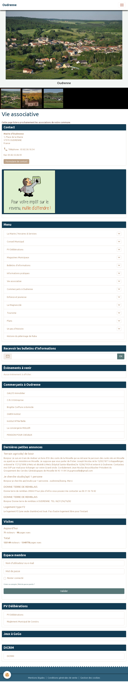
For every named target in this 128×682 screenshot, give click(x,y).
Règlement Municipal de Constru (23, 622)
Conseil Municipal (15, 241)
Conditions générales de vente (62, 678)
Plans (9, 321)
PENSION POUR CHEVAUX (19, 435)
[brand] (9, 5)
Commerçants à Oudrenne (20, 289)
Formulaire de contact (16, 161)
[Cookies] (7, 675)
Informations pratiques (18, 273)
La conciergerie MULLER (18, 428)
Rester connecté (15, 578)
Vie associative (14, 281)
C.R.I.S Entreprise (15, 400)
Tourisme (11, 313)
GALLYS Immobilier (16, 393)
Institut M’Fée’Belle (16, 421)
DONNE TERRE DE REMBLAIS (21, 486)
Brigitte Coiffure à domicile (20, 407)
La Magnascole (14, 305)
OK (120, 356)
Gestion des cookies (90, 678)
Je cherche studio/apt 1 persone (23, 476)
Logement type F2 (14, 506)
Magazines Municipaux (18, 257)
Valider (64, 591)
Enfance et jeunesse (16, 297)
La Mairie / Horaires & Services (22, 234)
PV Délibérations (15, 249)
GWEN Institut (14, 414)
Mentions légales (36, 678)
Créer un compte (10, 584)
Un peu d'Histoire (15, 329)
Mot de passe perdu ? (26, 584)
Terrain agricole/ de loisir (19, 453)
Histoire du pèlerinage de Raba (22, 336)
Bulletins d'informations (18, 265)
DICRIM (10, 656)
